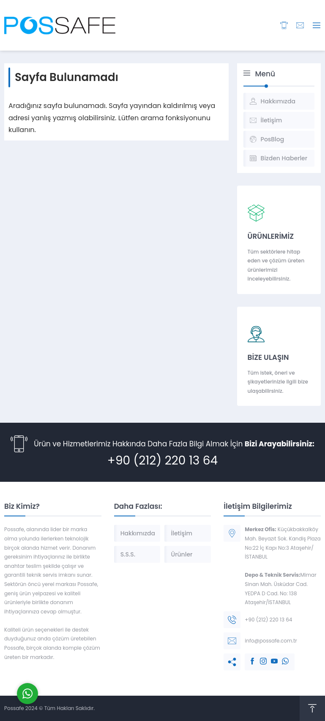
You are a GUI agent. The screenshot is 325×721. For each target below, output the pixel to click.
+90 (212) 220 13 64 (162, 460)
